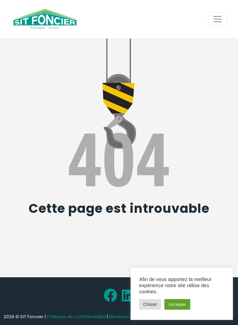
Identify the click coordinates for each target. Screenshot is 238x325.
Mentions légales (128, 316)
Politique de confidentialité (76, 316)
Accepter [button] (177, 304)
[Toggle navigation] (217, 19)
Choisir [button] (150, 304)
